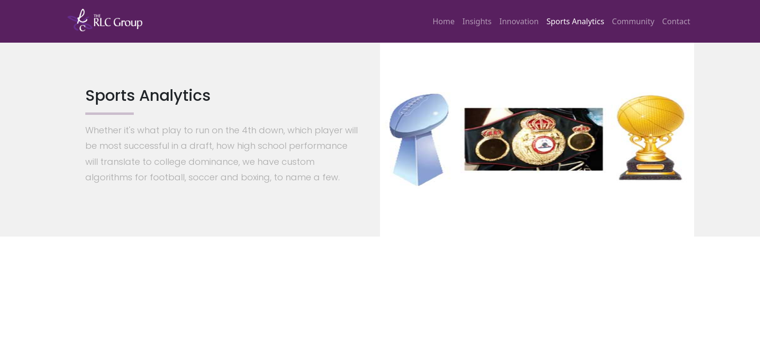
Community (633, 21)
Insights (476, 21)
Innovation (518, 21)
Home (443, 21)
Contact (676, 21)
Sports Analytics (575, 21)
